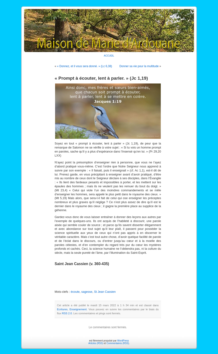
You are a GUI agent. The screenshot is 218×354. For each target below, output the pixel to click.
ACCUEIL (109, 55)
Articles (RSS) (95, 343)
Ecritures (62, 309)
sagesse (86, 291)
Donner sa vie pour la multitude (139, 66)
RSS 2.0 (67, 313)
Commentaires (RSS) (117, 343)
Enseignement (78, 309)
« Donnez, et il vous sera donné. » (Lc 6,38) (84, 66)
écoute (75, 291)
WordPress (123, 340)
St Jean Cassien (105, 291)
